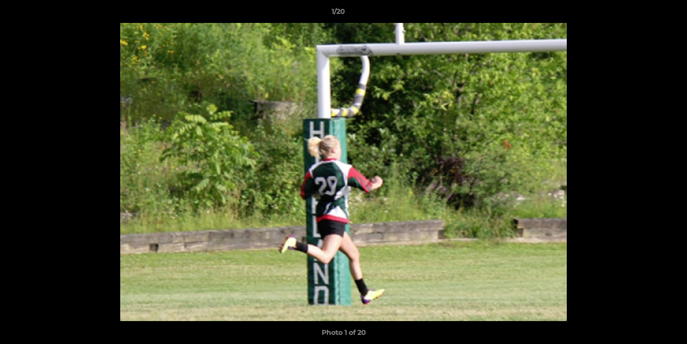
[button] (647, 14)
